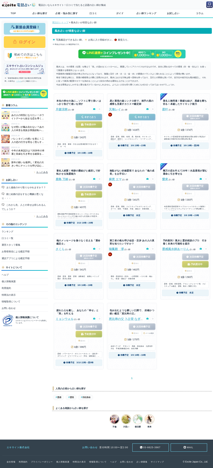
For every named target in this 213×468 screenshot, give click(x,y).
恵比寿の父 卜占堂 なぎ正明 (127, 319)
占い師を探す (39, 13)
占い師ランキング (146, 13)
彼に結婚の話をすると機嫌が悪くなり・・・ (23, 196)
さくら (60, 249)
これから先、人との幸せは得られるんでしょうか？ (24, 207)
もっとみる (42, 172)
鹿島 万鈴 (62, 179)
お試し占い (173, 13)
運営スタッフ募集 (11, 244)
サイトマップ (157, 462)
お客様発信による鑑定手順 (16, 251)
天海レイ (115, 109)
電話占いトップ (60, 22)
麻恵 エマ (115, 179)
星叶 (165, 109)
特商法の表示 (9, 295)
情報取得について (11, 301)
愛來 (165, 179)
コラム (200, 13)
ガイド (120, 13)
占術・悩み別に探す (66, 13)
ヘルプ (5, 274)
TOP (13, 13)
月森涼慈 (62, 109)
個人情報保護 (9, 281)
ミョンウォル (65, 319)
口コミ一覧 (7, 238)
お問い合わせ (9, 308)
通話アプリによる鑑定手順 (16, 258)
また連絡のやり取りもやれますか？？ (25, 187)
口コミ (93, 13)
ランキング (7, 231)
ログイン (27, 42)
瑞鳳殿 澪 (116, 249)
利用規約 (6, 288)
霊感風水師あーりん (175, 249)
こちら (18, 81)
